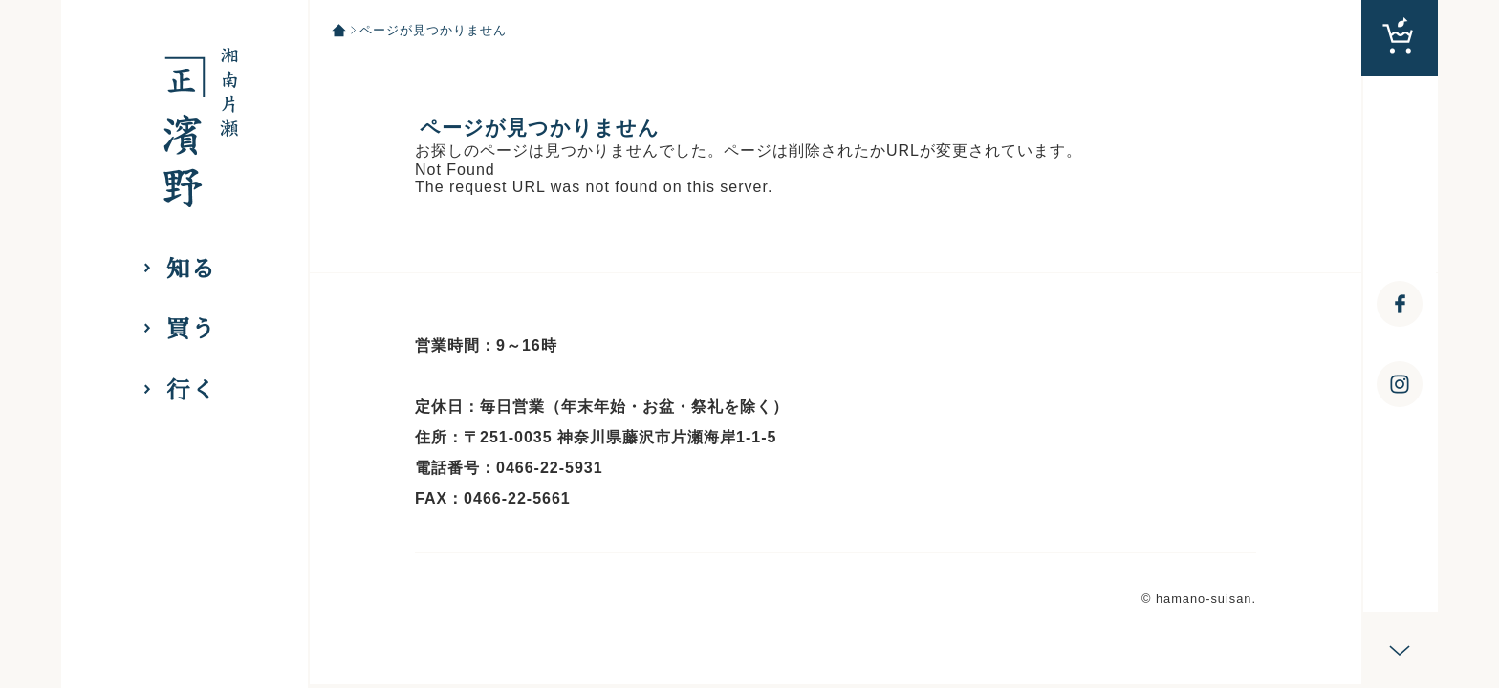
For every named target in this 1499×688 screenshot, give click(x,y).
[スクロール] (1399, 650)
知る (191, 269)
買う (191, 329)
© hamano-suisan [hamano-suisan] (1196, 598)
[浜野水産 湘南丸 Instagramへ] (1400, 384)
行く (191, 390)
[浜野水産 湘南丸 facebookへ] (1400, 304)
